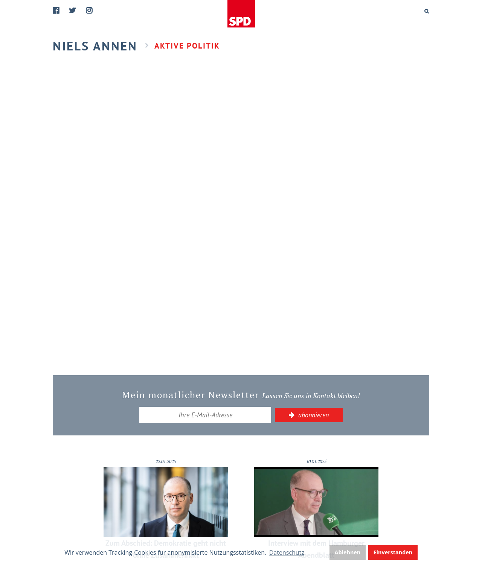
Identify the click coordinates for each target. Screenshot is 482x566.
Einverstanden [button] (393, 552)
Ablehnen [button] (348, 552)
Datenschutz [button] (286, 552)
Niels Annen (95, 46)
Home (241, 14)
